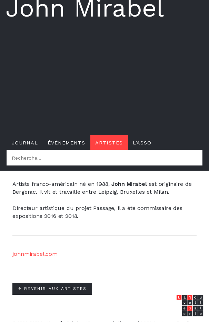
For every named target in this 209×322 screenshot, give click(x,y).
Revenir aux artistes (52, 288)
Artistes (109, 142)
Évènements (66, 142)
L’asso (142, 142)
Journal (25, 142)
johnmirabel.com (35, 254)
